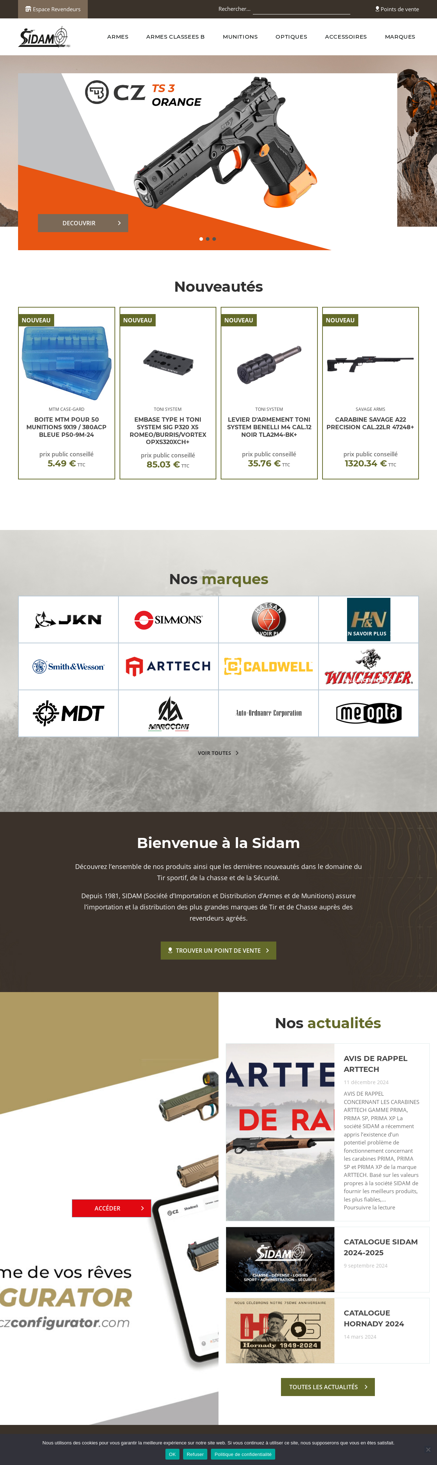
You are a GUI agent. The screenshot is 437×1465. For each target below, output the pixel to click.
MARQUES (400, 36)
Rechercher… (234, 8)
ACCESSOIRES (346, 36)
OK (172, 1454)
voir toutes (214, 752)
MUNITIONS (240, 36)
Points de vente (397, 9)
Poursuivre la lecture (369, 1208)
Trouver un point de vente (214, 951)
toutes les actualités (323, 1387)
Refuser (195, 1454)
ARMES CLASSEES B (175, 36)
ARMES (117, 36)
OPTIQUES (291, 36)
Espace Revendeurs (53, 9)
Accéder (107, 1208)
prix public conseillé (66, 459)
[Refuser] (428, 1449)
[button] (201, 239)
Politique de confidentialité (243, 1454)
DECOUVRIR (78, 223)
